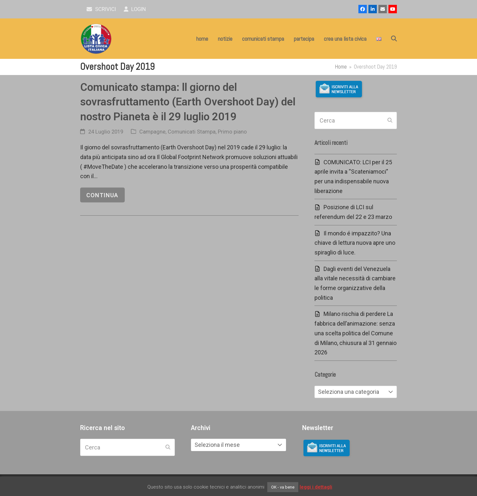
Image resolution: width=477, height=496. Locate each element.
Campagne (152, 132)
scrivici (101, 9)
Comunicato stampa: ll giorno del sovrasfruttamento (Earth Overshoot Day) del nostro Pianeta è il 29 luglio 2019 (187, 102)
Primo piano (232, 132)
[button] (394, 39)
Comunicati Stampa (192, 132)
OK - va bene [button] (282, 487)
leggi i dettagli (316, 487)
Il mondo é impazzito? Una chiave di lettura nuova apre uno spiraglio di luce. (354, 243)
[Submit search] (389, 120)
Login (135, 9)
